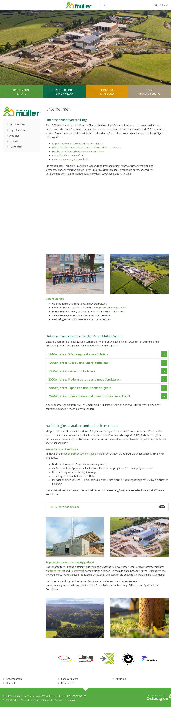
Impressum (33, 699)
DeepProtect (100, 307)
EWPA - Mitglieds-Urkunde (107, 506)
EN (167, 4)
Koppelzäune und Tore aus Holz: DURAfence (77, 143)
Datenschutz (47, 699)
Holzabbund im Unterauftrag (68, 155)
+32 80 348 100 (79, 696)
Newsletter (15, 146)
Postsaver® (120, 307)
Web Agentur (61, 699)
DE (156, 4)
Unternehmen (17, 124)
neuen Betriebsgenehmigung (80, 453)
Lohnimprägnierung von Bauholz (70, 159)
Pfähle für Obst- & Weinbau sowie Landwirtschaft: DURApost (86, 147)
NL (163, 4)
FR (160, 4)
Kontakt (13, 141)
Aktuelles (14, 135)
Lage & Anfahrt (17, 130)
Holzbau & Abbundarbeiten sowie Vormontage (78, 151)
